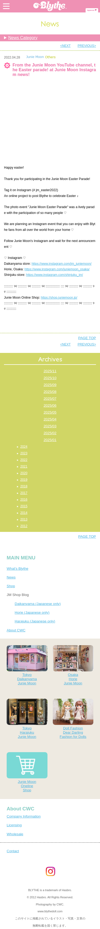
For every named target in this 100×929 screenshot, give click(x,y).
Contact (13, 851)
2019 (23, 480)
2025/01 (49, 440)
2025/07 (49, 399)
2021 (23, 466)
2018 (23, 486)
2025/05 (49, 412)
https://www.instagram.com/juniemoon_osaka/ (57, 269)
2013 (23, 519)
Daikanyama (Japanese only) (38, 604)
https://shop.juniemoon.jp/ (59, 297)
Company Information (24, 816)
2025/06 (49, 405)
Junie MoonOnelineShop (27, 772)
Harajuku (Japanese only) (35, 621)
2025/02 (49, 433)
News (11, 577)
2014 (23, 513)
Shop (11, 586)
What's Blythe (17, 569)
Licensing (14, 825)
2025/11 (49, 371)
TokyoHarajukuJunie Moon (27, 719)
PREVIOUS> (87, 46)
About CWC (16, 630)
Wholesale (15, 834)
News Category (22, 37)
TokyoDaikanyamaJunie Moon (27, 665)
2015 (23, 506)
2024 (23, 446)
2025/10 (49, 378)
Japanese (91, 10)
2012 (23, 526)
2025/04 (49, 419)
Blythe (50, 6)
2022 (23, 460)
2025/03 (49, 426)
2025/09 (49, 385)
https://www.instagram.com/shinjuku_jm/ (54, 275)
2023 (23, 453)
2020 (23, 473)
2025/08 (49, 392)
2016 (23, 499)
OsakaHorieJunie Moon (73, 665)
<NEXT (65, 46)
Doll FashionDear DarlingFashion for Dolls (73, 719)
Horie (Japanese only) (32, 612)
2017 (23, 493)
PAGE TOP (87, 338)
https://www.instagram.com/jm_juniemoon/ (61, 264)
